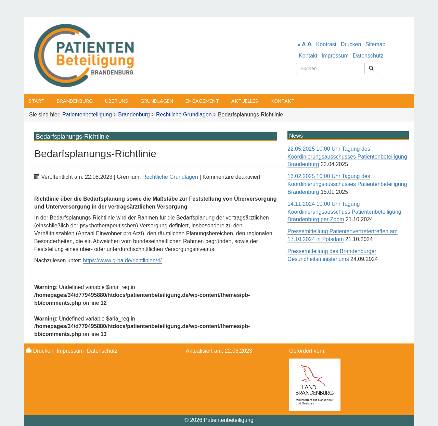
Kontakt (308, 56)
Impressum (335, 56)
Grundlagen (156, 101)
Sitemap (375, 44)
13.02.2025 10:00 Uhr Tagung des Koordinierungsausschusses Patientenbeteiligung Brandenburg (347, 184)
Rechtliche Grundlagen (170, 177)
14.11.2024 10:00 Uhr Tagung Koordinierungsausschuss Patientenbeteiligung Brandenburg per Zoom (344, 212)
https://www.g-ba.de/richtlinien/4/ (122, 260)
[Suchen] (371, 68)
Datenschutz (368, 56)
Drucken (351, 44)
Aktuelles (244, 101)
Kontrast (326, 44)
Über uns (116, 101)
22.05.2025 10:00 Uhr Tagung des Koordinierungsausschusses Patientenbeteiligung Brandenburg (347, 156)
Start (36, 101)
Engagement (202, 101)
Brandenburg (75, 101)
